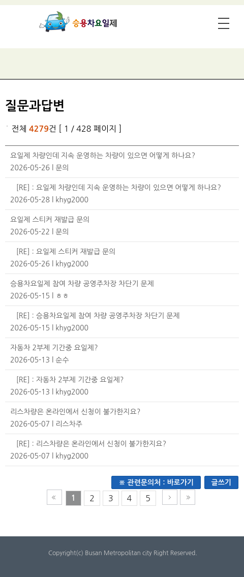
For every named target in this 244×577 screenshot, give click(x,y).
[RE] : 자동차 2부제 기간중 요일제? (70, 379)
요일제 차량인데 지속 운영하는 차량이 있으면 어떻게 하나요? (102, 155)
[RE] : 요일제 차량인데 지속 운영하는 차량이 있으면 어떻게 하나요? (118, 187)
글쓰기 (221, 482)
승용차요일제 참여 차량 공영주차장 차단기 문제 (82, 283)
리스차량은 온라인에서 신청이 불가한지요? (75, 411)
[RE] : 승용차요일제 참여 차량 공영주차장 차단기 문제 (98, 315)
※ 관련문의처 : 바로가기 (156, 482)
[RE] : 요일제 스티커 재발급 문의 (66, 251)
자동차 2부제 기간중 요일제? (54, 347)
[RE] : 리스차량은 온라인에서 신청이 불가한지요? (91, 443)
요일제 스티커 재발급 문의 (50, 219)
